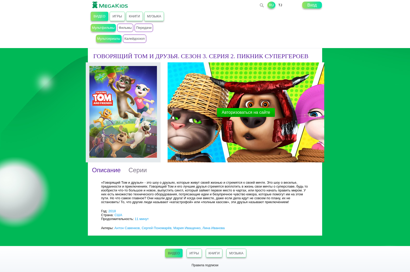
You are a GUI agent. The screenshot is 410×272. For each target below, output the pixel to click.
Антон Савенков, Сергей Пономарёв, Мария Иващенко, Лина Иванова (169, 228)
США (118, 215)
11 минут (142, 219)
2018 (112, 211)
